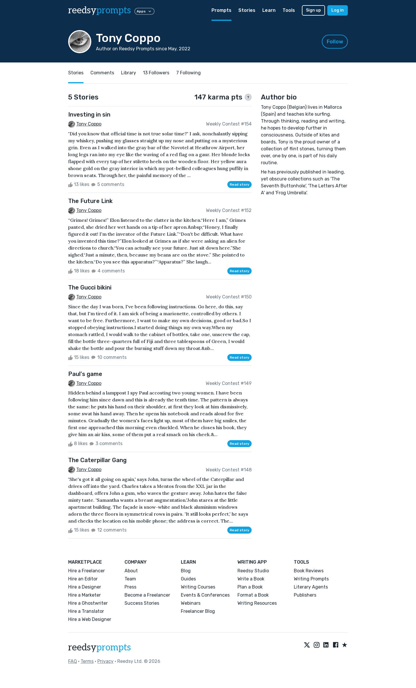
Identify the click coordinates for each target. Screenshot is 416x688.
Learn (269, 10)
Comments (102, 72)
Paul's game (85, 373)
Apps (144, 11)
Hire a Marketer (84, 595)
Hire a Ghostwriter (88, 603)
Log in (337, 10)
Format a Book (253, 595)
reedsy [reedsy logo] (99, 10)
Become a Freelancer (147, 595)
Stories (246, 10)
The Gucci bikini (90, 287)
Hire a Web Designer (89, 619)
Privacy (105, 661)
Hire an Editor (83, 579)
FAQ (72, 661)
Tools (289, 10)
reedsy (99, 647)
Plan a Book (250, 587)
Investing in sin (89, 114)
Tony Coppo (88, 124)
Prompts (221, 10)
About (131, 570)
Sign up (313, 10)
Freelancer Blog (198, 611)
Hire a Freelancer (86, 570)
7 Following (188, 72)
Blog (186, 570)
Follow (335, 41)
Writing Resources (257, 603)
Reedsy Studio (253, 570)
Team (130, 579)
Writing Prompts (311, 579)
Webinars (190, 603)
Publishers (305, 595)
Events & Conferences (205, 595)
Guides (188, 579)
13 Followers (156, 72)
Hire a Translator (86, 611)
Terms (87, 661)
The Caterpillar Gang (97, 460)
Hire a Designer (84, 587)
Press (130, 587)
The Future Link (90, 201)
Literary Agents (311, 587)
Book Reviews (309, 570)
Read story (239, 184)
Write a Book (250, 579)
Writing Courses (198, 587)
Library (128, 72)
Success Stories (142, 603)
